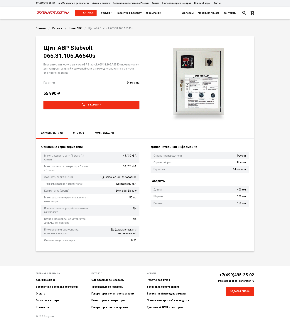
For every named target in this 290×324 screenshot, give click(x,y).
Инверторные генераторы (108, 300)
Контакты (229, 12)
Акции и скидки (101, 3)
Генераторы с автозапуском (109, 307)
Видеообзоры (202, 3)
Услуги (106, 12)
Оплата (155, 3)
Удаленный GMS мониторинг (165, 307)
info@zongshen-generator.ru (73, 3)
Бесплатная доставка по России (131, 3)
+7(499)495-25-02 (45, 3)
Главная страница (48, 273)
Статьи (217, 3)
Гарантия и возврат (129, 12)
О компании (153, 12)
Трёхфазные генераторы (107, 286)
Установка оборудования (163, 286)
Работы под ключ (158, 279)
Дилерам (188, 12)
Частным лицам (208, 12)
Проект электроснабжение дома (168, 300)
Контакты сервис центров (176, 3)
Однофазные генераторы (107, 279)
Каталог (96, 273)
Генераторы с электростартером (112, 293)
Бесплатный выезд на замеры (166, 293)
